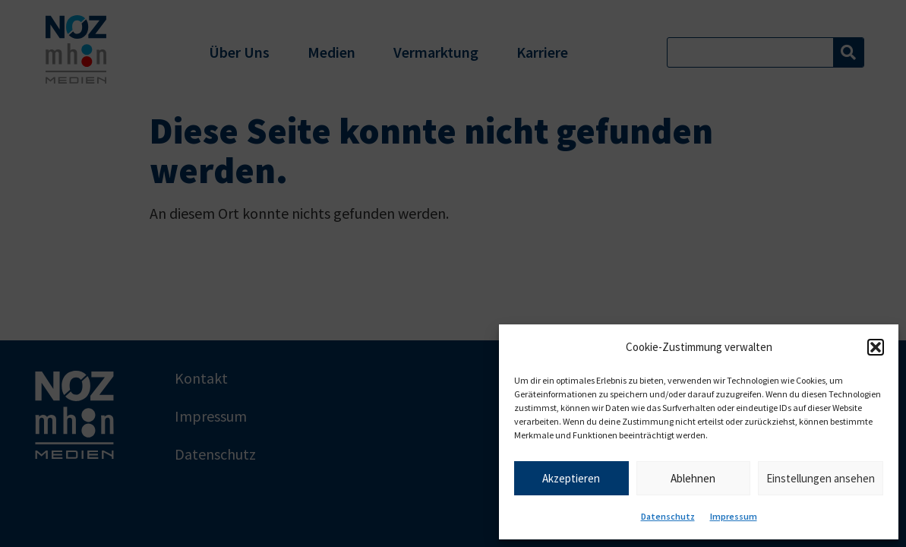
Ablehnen (693, 478)
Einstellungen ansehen (820, 478)
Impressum (733, 516)
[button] (875, 347)
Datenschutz (668, 516)
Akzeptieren (571, 478)
